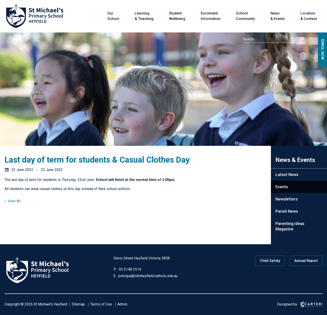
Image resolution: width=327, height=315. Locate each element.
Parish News (286, 211)
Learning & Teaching (144, 16)
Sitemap (78, 304)
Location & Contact (308, 16)
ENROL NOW (322, 49)
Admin (122, 304)
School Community (245, 16)
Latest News (286, 174)
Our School (113, 16)
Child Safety (270, 261)
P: (115, 269)
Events (281, 186)
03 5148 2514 (129, 269)
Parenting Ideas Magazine (289, 226)
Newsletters (286, 199)
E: (115, 276)
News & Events (277, 16)
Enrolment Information (210, 16)
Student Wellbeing (177, 16)
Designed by (287, 304)
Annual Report (306, 261)
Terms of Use (101, 304)
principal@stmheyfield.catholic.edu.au (147, 276)
